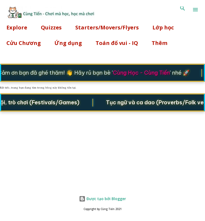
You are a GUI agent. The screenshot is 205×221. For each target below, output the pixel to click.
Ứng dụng (68, 43)
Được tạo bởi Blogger (102, 198)
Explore (16, 27)
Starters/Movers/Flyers (107, 27)
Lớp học (163, 27)
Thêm (159, 43)
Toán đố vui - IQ (117, 43)
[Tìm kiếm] (182, 9)
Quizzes (51, 27)
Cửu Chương (23, 43)
